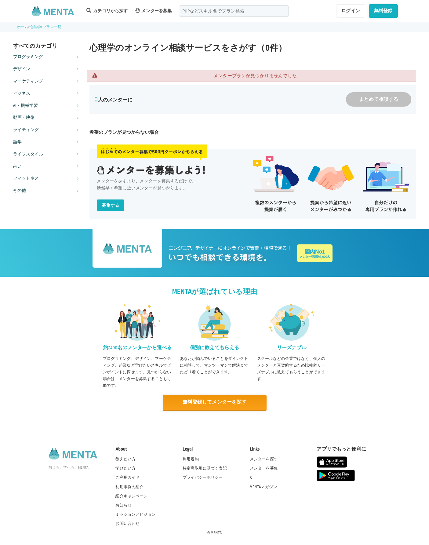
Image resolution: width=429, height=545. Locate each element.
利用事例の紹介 (129, 487)
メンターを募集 (153, 10)
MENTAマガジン (263, 487)
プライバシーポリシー (203, 477)
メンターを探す (264, 459)
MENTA (216, 532)
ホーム (22, 27)
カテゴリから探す (107, 10)
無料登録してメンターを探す (215, 402)
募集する (110, 205)
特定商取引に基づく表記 (205, 468)
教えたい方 (125, 459)
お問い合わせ (127, 523)
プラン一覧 (52, 27)
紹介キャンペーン (131, 496)
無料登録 (383, 10)
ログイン (350, 10)
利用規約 (191, 459)
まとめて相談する (378, 99)
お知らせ (123, 505)
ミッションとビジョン (135, 514)
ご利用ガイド (127, 477)
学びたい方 (125, 468)
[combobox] (234, 10)
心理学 (35, 27)
